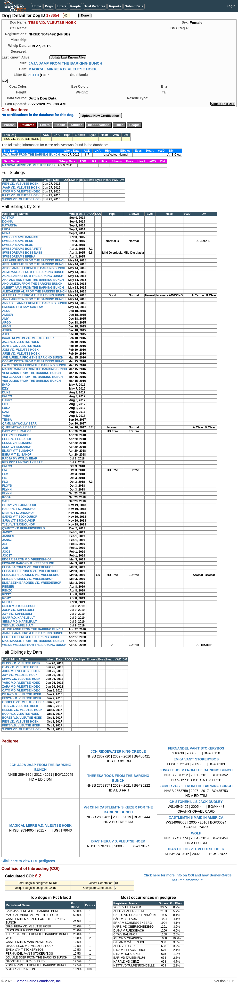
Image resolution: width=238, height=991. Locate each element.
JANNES (8, 536)
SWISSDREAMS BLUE (17, 245)
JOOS (6, 551)
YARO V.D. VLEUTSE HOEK (21, 682)
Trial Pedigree (94, 6)
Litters (61, 6)
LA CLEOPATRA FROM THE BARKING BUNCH (34, 365)
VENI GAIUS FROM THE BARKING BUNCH (31, 373)
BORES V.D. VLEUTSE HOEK (22, 717)
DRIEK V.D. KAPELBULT (19, 606)
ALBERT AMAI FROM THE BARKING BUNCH (33, 287)
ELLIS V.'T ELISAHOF (17, 439)
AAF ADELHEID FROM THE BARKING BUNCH (34, 260)
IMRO (6, 384)
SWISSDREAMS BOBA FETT (21, 248)
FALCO (7, 396)
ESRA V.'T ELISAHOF (17, 454)
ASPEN (7, 330)
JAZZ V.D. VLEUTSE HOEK (20, 342)
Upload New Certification (100, 115)
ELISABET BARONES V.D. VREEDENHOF (30, 571)
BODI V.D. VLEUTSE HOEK (20, 714)
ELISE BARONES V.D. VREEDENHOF (27, 579)
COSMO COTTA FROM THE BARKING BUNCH (34, 361)
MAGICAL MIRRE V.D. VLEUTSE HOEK (62, 69)
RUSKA (7, 602)
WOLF (196, 833)
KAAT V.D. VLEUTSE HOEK (21, 195)
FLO (5, 481)
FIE (4, 478)
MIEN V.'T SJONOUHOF (18, 513)
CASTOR (8, 217)
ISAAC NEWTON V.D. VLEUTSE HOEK (28, 338)
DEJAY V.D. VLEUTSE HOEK (21, 694)
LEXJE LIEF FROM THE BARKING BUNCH (31, 637)
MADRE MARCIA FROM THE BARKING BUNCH (34, 369)
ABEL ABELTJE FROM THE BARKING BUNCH (34, 264)
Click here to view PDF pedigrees (28, 861)
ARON (6, 326)
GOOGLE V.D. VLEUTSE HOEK (23, 702)
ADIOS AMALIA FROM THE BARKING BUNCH (33, 268)
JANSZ (7, 540)
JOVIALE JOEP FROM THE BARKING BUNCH (196, 770)
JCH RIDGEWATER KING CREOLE (118, 751)
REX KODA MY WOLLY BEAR (22, 462)
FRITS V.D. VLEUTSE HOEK (21, 725)
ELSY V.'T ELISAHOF (16, 447)
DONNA (7, 221)
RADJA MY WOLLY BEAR (19, 458)
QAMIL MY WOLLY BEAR (19, 423)
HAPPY (7, 400)
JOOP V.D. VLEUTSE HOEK (21, 191)
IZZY (5, 388)
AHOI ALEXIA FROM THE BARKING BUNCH (32, 283)
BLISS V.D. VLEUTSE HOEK (21, 663)
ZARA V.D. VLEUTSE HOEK (21, 686)
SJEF (5, 501)
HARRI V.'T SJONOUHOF (19, 509)
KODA (6, 497)
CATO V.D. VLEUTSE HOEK (21, 690)
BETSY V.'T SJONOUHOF (19, 505)
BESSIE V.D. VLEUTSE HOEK (22, 710)
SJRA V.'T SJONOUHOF (18, 520)
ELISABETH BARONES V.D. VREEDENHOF (31, 575)
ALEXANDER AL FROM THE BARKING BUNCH (34, 291)
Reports (115, 6)
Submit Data (134, 6)
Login (231, 6)
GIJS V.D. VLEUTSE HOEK (20, 667)
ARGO (6, 322)
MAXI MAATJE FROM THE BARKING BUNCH (33, 641)
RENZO (7, 590)
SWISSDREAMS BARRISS (20, 237)
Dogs (49, 6)
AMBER (7, 314)
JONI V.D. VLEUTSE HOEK (20, 349)
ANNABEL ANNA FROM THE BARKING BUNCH (34, 303)
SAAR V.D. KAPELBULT (18, 617)
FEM (5, 474)
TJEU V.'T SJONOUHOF (18, 524)
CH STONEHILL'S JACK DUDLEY (196, 802)
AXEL (6, 334)
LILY (5, 404)
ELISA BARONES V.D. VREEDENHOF (27, 567)
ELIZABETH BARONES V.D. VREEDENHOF (31, 582)
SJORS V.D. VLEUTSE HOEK (22, 199)
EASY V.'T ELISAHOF (16, 431)
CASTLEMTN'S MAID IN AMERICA (196, 817)
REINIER (8, 586)
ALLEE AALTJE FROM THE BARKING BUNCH (33, 295)
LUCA (6, 229)
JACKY (7, 532)
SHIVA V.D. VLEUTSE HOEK (21, 679)
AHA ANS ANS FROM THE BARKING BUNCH (33, 280)
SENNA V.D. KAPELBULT (19, 621)
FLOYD (7, 485)
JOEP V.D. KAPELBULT (18, 610)
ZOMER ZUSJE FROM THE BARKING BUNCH (196, 786)
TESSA (7, 419)
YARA (6, 415)
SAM (5, 412)
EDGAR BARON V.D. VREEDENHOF (26, 559)
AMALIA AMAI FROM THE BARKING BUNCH (32, 633)
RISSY (6, 594)
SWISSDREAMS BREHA (18, 256)
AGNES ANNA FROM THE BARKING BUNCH (32, 276)
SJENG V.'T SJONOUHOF (19, 516)
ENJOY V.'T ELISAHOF (17, 450)
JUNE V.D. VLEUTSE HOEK (21, 353)
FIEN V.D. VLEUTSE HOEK (20, 183)
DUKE (6, 392)
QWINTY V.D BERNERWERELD (23, 528)
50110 (33, 75)
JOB (5, 548)
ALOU (6, 311)
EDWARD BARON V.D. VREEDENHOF (28, 563)
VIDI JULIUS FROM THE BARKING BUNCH (31, 381)
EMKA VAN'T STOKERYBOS (196, 759)
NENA (6, 233)
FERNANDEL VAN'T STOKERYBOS (196, 748)
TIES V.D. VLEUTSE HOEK (20, 706)
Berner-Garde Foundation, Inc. (39, 981)
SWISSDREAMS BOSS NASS (22, 252)
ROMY (6, 598)
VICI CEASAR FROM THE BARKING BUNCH (32, 377)
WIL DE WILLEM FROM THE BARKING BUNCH (34, 645)
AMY (5, 318)
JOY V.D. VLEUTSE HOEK (20, 675)
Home (36, 6)
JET (5, 544)
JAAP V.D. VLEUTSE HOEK (21, 187)
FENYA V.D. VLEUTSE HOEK (21, 698)
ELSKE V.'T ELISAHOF (17, 443)
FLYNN (7, 489)
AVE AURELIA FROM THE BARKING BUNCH (32, 357)
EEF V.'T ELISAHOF (15, 435)
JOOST (7, 555)
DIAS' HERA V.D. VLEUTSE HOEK (118, 841)
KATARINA (9, 225)
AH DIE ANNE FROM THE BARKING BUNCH (32, 629)
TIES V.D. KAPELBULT (17, 625)
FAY (5, 470)
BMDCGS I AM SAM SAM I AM (22, 307)
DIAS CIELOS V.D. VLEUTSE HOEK (196, 849)
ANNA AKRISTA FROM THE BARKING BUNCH (34, 299)
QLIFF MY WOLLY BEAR (19, 427)
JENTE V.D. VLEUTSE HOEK (21, 346)
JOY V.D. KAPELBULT (17, 614)
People (75, 6)
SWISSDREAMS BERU (17, 241)
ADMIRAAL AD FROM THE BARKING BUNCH (33, 272)
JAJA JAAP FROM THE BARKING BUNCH (65, 63)
